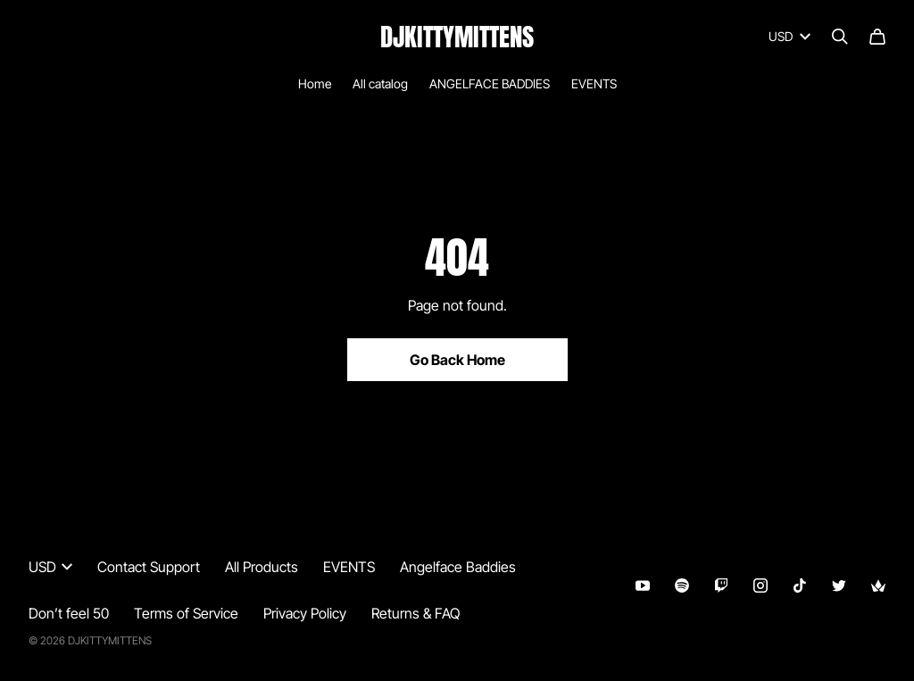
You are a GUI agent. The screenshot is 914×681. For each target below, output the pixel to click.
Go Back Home (457, 360)
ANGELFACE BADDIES (489, 83)
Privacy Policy (304, 613)
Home (314, 83)
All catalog (380, 83)
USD (789, 36)
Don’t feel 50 (69, 613)
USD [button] (50, 567)
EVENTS (594, 83)
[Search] (840, 37)
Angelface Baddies (458, 567)
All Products (261, 567)
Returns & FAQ (415, 613)
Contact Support (148, 567)
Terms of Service (186, 613)
